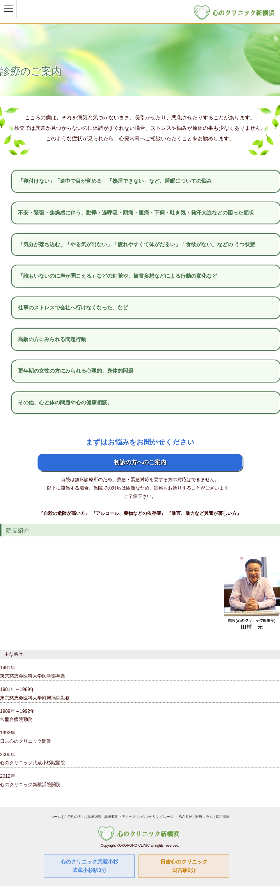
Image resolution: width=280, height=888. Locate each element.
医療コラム (204, 817)
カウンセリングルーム (156, 817)
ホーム (55, 817)
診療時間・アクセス (120, 817)
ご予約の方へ (74, 817)
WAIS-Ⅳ (185, 817)
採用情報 (223, 817)
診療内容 (95, 817)
